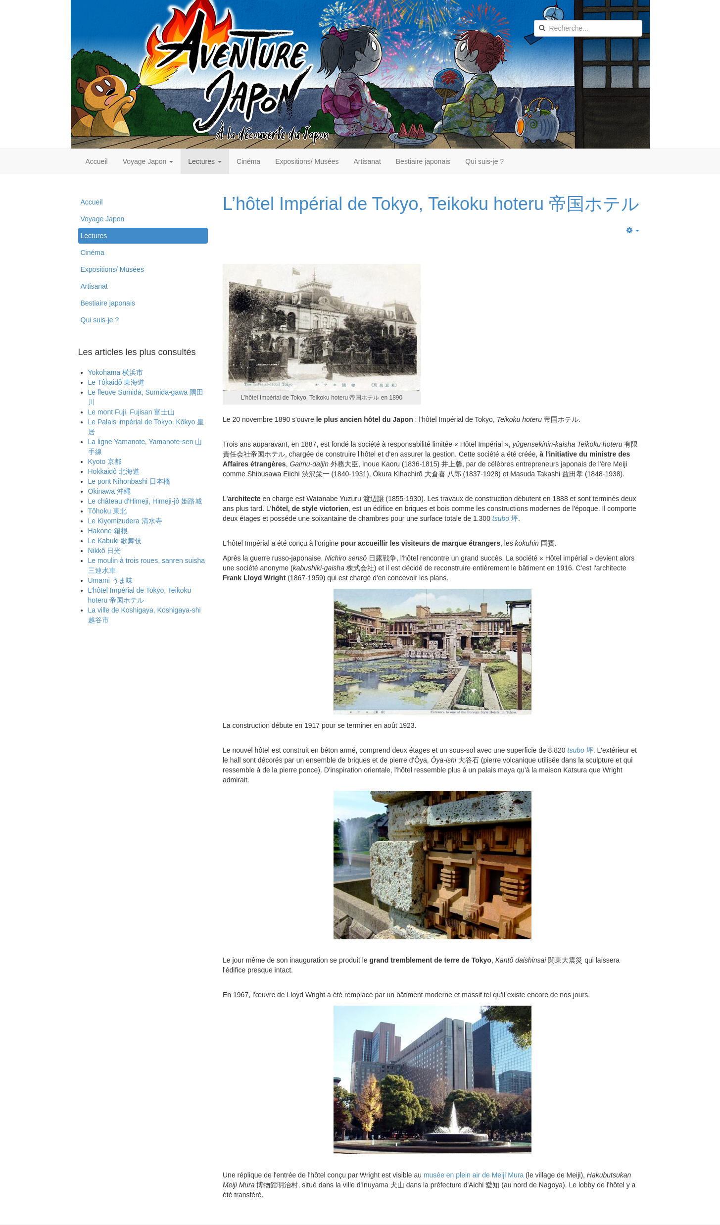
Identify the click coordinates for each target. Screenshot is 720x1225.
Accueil (97, 161)
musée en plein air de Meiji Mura (475, 1175)
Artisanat (367, 161)
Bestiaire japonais (423, 161)
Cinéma (248, 161)
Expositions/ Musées (306, 161)
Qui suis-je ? (484, 161)
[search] (588, 28)
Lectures (205, 161)
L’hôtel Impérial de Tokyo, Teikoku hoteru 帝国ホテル (431, 204)
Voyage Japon (148, 161)
